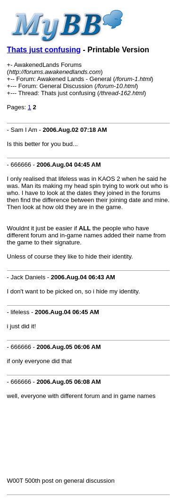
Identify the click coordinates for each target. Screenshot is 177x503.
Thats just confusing (44, 50)
